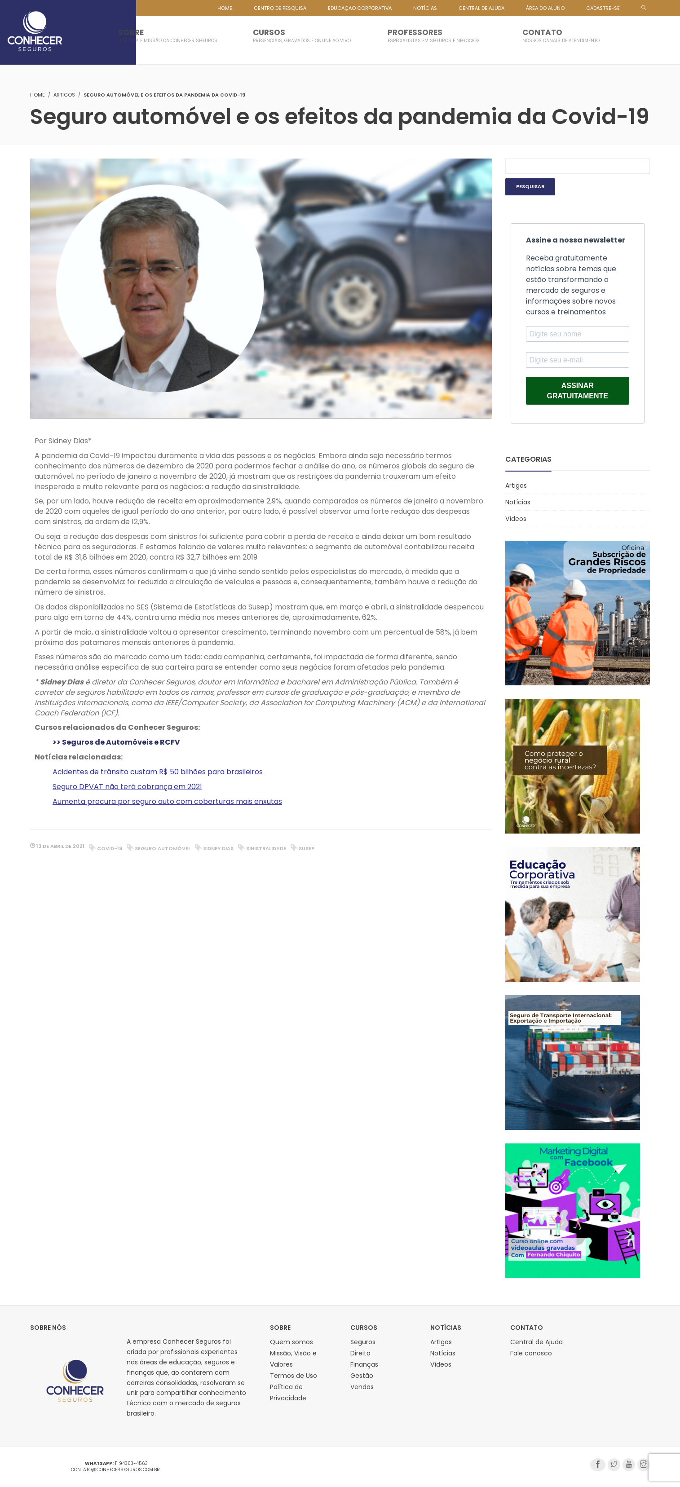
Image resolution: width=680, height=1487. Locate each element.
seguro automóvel (162, 848)
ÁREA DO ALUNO (545, 8)
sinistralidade (266, 848)
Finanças (364, 1364)
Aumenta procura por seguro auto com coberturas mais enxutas (167, 801)
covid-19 (109, 848)
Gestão (361, 1375)
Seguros (362, 1341)
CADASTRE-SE (603, 8)
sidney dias (218, 848)
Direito (360, 1353)
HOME (224, 8)
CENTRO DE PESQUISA (280, 8)
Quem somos (291, 1341)
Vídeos (515, 518)
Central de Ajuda (536, 1341)
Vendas (362, 1386)
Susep (306, 848)
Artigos (64, 94)
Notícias (517, 502)
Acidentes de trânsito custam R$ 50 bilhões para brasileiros (158, 772)
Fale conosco (531, 1353)
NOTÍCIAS (425, 8)
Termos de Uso (293, 1375)
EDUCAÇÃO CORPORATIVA (360, 8)
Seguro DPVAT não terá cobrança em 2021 (127, 786)
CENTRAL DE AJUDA (481, 8)
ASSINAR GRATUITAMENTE (577, 391)
